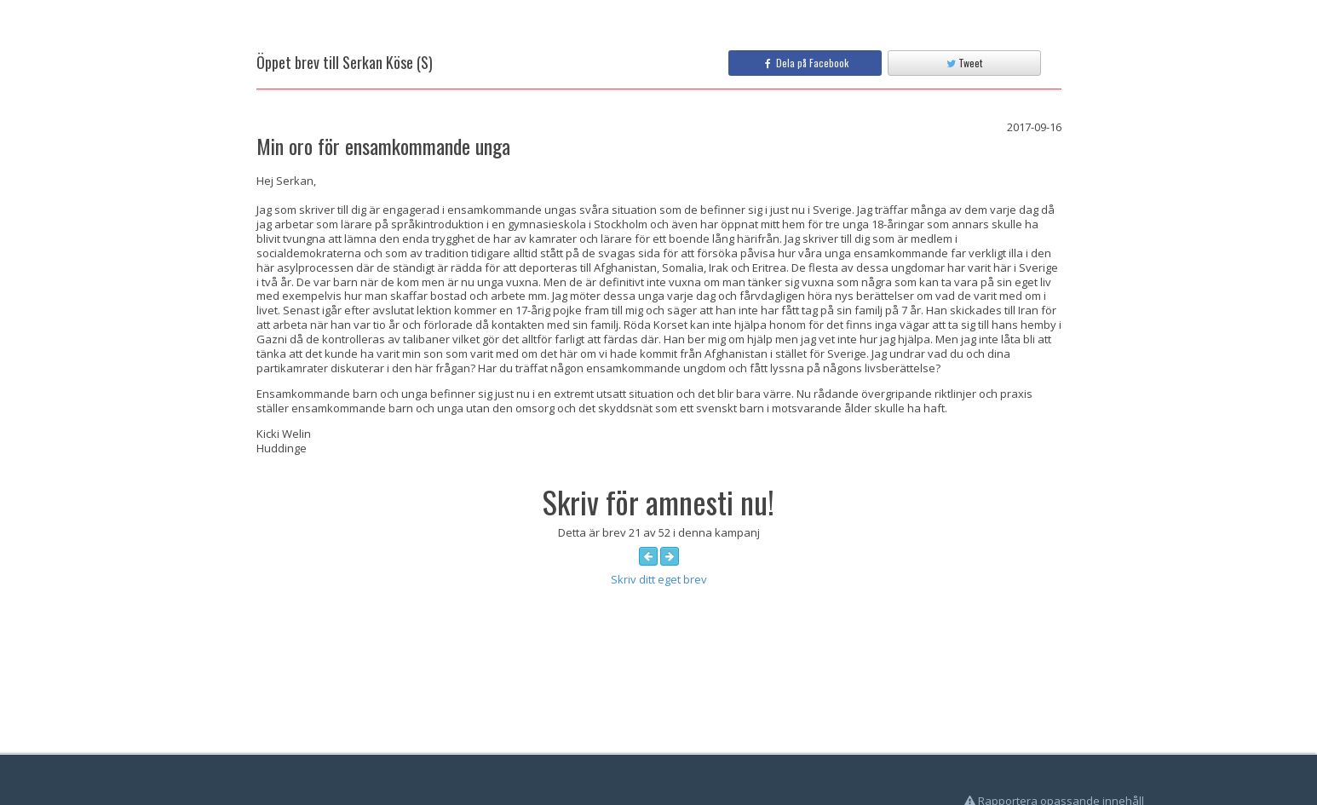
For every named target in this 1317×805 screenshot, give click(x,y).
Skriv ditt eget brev (659, 579)
